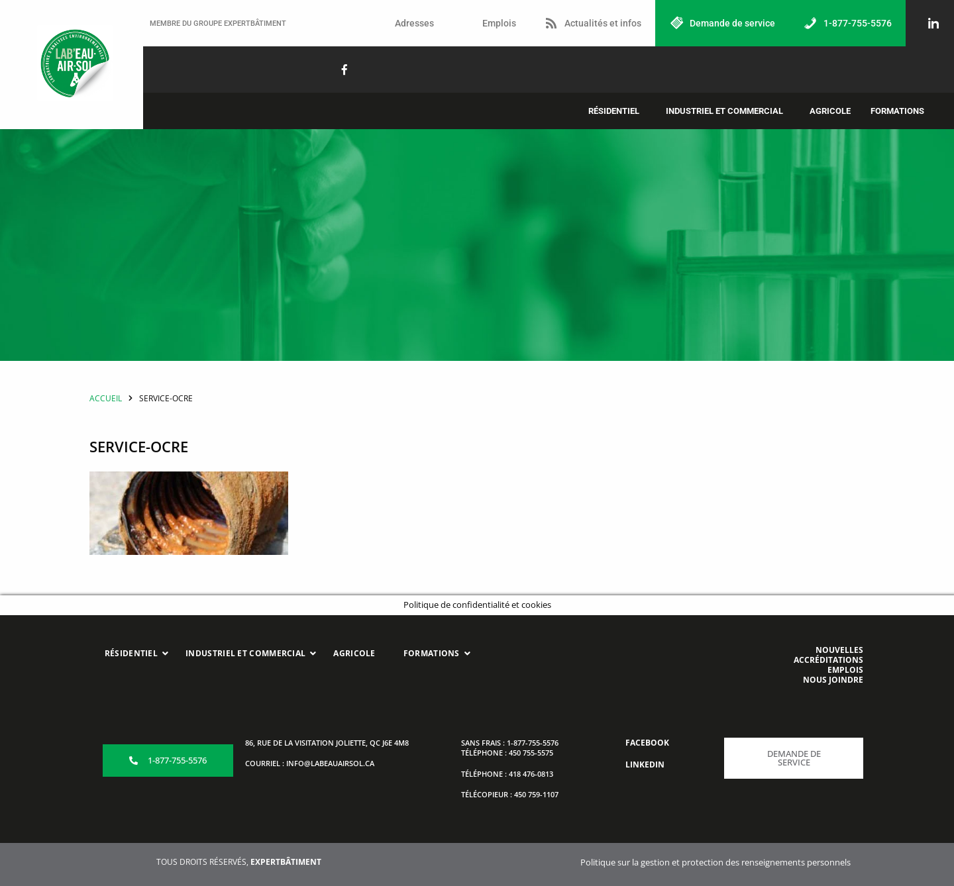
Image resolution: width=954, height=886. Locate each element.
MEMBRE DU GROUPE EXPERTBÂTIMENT (218, 23)
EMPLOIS (845, 669)
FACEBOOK (647, 742)
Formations (897, 111)
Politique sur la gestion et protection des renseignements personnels (715, 862)
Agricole (830, 111)
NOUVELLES (839, 650)
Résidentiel (613, 111)
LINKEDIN (644, 764)
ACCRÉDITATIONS (828, 659)
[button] (617, 111)
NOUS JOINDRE (833, 679)
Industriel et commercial (724, 111)
